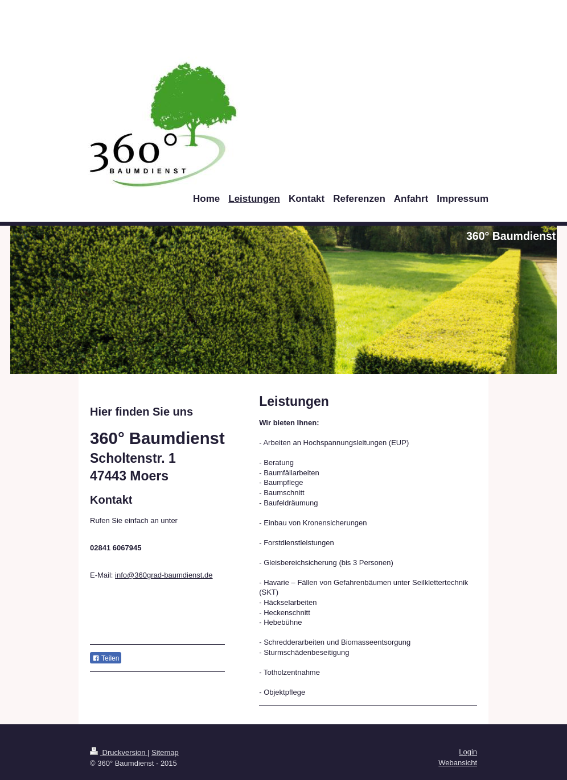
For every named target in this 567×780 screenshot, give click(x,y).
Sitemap (165, 752)
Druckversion (118, 752)
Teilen (105, 658)
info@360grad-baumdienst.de (163, 575)
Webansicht (457, 762)
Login (468, 752)
